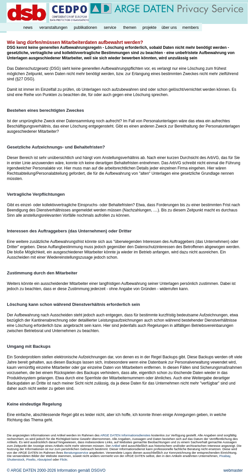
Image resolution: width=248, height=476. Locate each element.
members (190, 27)
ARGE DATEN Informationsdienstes (125, 435)
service (110, 27)
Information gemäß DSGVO (81, 470)
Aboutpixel (44, 459)
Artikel (115, 445)
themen (129, 27)
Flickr (63, 459)
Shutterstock (15, 459)
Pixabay (224, 456)
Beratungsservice (76, 452)
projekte (150, 27)
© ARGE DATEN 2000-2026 (31, 470)
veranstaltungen (53, 27)
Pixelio (30, 459)
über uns (169, 27)
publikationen (85, 27)
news (28, 27)
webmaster (233, 470)
